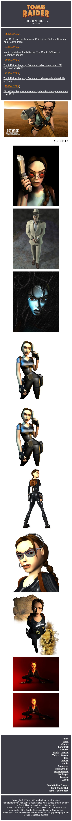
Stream (64, 752)
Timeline (64, 777)
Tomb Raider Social (58, 791)
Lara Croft (63, 747)
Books (65, 763)
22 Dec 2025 (12, 60)
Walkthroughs (61, 771)
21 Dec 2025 (12, 73)
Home (65, 739)
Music (56, 752)
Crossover (63, 766)
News (65, 741)
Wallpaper (63, 774)
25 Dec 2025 (12, 34)
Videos (55, 755)
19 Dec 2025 (12, 86)
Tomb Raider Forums (57, 785)
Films (65, 758)
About (65, 780)
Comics (64, 760)
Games (64, 744)
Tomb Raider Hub (59, 788)
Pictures (64, 749)
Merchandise (61, 769)
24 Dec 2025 (12, 47)
